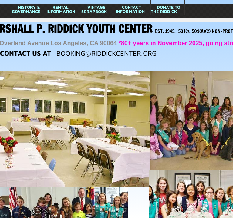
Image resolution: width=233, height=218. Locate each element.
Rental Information (60, 9)
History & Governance (26, 9)
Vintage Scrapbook (94, 9)
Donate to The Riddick (165, 9)
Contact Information (130, 9)
